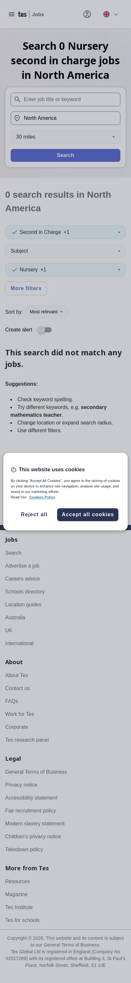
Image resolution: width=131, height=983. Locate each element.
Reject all (34, 514)
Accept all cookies (88, 514)
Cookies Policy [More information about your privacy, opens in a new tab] (42, 497)
